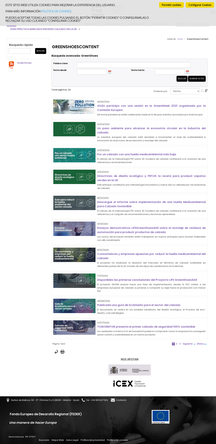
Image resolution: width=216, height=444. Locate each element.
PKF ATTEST (30, 436)
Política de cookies (56, 11)
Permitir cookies (171, 5)
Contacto (121, 400)
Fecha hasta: (138, 70)
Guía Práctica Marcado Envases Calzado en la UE (43, 29)
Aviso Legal (72, 440)
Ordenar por (160, 91)
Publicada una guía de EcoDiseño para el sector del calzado (138, 305)
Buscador (44, 440)
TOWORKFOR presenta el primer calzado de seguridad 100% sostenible (146, 327)
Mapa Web (58, 440)
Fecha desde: (60, 70)
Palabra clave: (60, 63)
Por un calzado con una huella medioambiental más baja (136, 154)
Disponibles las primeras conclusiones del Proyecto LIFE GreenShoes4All (147, 280)
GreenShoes (24, 62)
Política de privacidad (93, 440)
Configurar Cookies (199, 5)
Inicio (180, 39)
